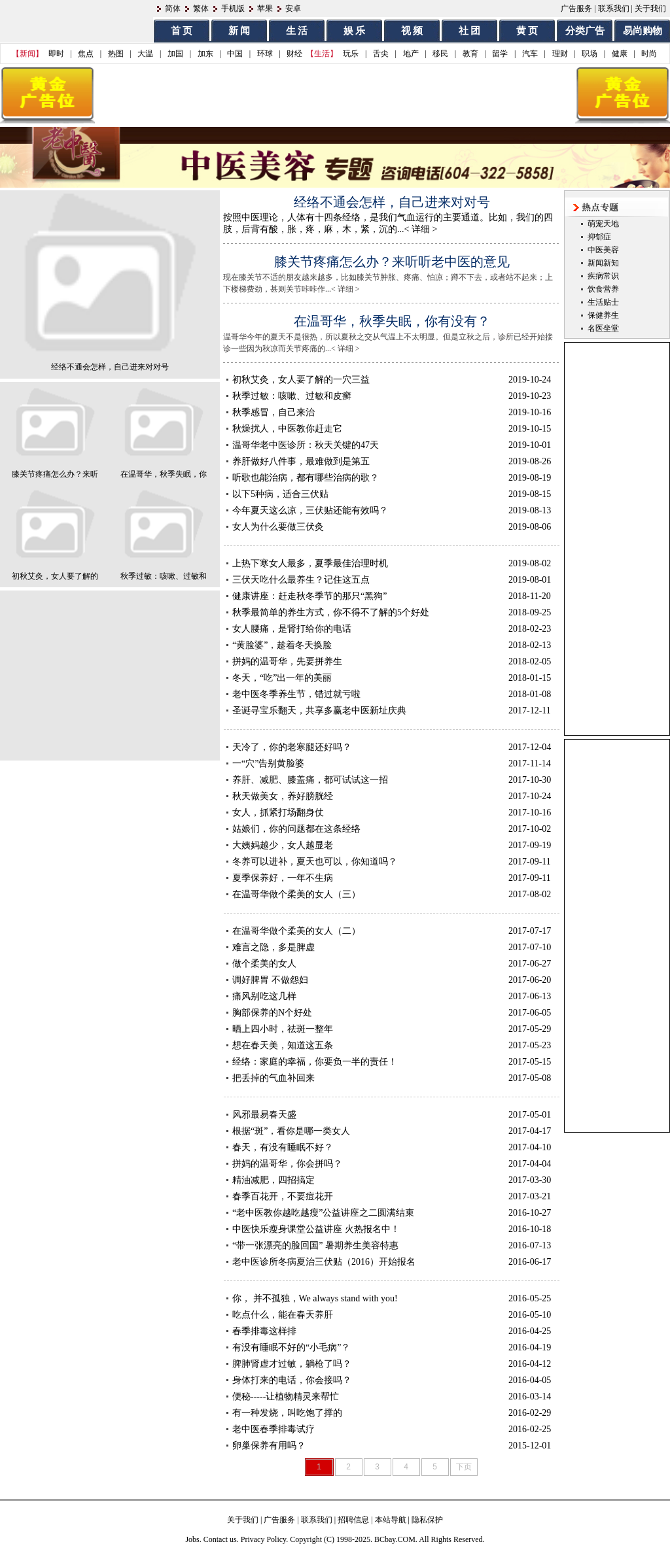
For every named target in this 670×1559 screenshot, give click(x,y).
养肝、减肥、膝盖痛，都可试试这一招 (310, 780)
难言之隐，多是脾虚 (273, 947)
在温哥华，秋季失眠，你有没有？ (392, 321)
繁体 (201, 8)
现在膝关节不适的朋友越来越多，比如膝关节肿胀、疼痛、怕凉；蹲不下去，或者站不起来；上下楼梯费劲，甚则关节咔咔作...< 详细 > (399, 273)
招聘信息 (353, 1519)
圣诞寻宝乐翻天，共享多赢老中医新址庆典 (319, 710)
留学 (500, 53)
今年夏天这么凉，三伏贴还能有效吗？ (310, 510)
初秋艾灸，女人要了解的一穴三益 (301, 380)
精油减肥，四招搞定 (273, 1180)
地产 (411, 53)
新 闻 (239, 31)
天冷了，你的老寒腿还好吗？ (291, 747)
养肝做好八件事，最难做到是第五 (301, 461)
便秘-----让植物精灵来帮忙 (285, 1396)
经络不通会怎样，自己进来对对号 (110, 366)
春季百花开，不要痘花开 (282, 1196)
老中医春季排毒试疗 (273, 1429)
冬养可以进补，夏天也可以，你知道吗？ (314, 861)
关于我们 (650, 8)
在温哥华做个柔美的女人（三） (296, 894)
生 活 (297, 31)
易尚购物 (642, 31)
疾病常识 (603, 276)
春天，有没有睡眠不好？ (282, 1147)
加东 (205, 53)
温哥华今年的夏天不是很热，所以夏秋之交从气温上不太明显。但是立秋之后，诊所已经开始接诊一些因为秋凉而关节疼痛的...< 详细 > (399, 333)
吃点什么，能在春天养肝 (282, 1315)
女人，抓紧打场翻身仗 (278, 812)
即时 (56, 53)
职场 (589, 53)
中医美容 (603, 249)
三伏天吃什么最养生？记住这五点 (301, 580)
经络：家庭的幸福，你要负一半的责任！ (314, 1062)
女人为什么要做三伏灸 (278, 527)
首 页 (182, 31)
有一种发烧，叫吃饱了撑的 (287, 1413)
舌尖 (381, 53)
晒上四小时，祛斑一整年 (282, 1029)
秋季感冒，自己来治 (273, 412)
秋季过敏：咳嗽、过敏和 (163, 576)
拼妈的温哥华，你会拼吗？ (287, 1164)
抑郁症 (599, 236)
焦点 (86, 53)
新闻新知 (603, 262)
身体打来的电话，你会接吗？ (291, 1380)
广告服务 (576, 8)
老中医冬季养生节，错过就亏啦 (296, 694)
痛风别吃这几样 (264, 996)
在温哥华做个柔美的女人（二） (296, 931)
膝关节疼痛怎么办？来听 (55, 474)
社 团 (470, 31)
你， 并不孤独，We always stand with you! (315, 1298)
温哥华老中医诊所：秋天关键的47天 (305, 445)
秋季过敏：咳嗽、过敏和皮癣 (291, 396)
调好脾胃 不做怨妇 (270, 980)
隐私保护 (427, 1519)
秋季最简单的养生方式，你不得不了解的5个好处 (330, 612)
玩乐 (351, 53)
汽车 (530, 53)
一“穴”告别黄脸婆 (268, 763)
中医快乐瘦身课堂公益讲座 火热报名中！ (316, 1229)
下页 (464, 1466)
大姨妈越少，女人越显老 (282, 845)
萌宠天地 (603, 223)
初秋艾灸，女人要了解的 (55, 576)
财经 (294, 53)
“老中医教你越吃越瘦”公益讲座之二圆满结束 (323, 1213)
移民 (440, 53)
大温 (145, 53)
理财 (560, 53)
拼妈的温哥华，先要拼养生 (287, 661)
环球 (265, 53)
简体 (173, 8)
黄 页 (527, 31)
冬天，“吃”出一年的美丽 (282, 678)
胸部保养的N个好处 (272, 1013)
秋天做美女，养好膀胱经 (282, 796)
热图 (116, 53)
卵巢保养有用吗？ (269, 1445)
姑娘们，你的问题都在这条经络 (296, 829)
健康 (619, 53)
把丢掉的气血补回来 (273, 1078)
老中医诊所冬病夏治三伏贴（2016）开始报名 (323, 1262)
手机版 (233, 8)
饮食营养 (603, 289)
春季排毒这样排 (264, 1331)
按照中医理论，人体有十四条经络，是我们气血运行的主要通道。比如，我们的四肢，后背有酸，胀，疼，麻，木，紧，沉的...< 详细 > (400, 213)
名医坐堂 (603, 328)
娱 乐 (355, 31)
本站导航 (390, 1519)
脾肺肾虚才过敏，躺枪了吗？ (291, 1364)
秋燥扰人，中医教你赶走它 (287, 429)
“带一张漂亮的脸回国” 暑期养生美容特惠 (315, 1245)
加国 (175, 53)
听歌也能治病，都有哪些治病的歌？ (305, 478)
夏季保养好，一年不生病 (282, 878)
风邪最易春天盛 (264, 1115)
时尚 (649, 53)
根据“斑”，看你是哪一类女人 (291, 1131)
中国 (235, 53)
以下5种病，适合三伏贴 (280, 494)
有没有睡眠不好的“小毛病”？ (291, 1347)
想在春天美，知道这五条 (282, 1045)
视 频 (412, 31)
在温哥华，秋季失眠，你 (163, 474)
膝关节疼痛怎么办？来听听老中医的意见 (392, 261)
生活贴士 (603, 302)
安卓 (293, 8)
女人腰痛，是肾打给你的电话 (291, 629)
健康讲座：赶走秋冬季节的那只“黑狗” (309, 596)
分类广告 (585, 31)
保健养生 (603, 315)
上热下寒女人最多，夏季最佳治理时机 (310, 563)
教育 (470, 53)
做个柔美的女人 (264, 963)
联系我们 (613, 8)
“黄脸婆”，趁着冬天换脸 (282, 645)
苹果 (265, 8)
